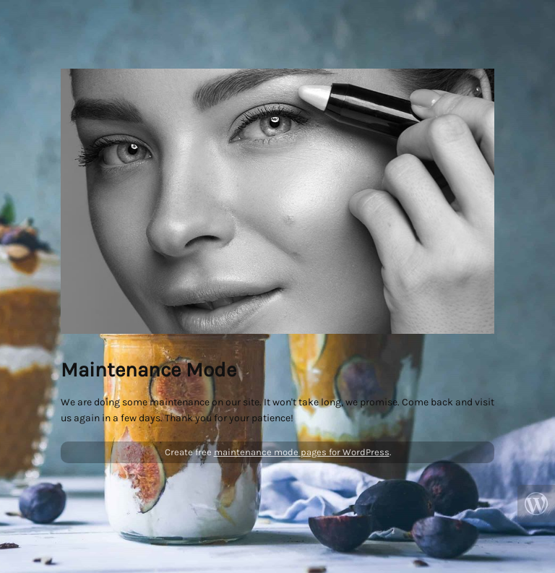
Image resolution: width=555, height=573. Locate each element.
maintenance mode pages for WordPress (302, 452)
